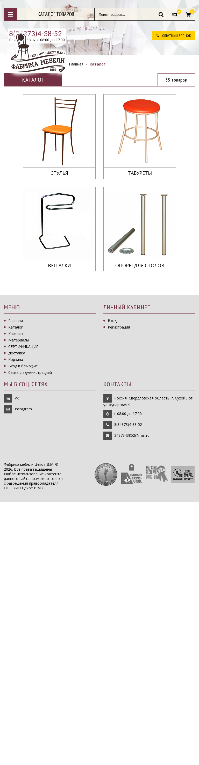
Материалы (18, 340)
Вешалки (59, 265)
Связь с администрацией (30, 372)
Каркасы (15, 333)
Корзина (15, 359)
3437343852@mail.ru (132, 435)
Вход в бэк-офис (23, 365)
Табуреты (140, 173)
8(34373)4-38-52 (128, 424)
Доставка (16, 353)
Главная (15, 320)
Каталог (15, 327)
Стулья (59, 173)
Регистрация (119, 327)
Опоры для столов (139, 265)
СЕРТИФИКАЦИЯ (23, 346)
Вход (112, 320)
